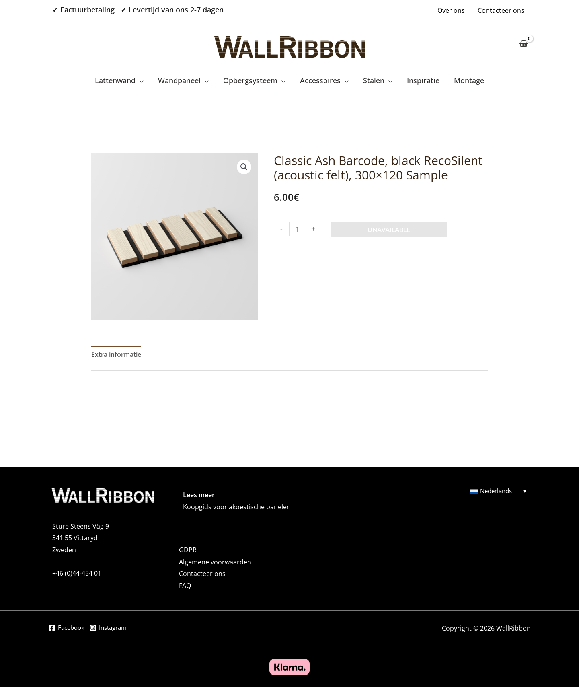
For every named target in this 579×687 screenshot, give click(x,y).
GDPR (188, 549)
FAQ (185, 585)
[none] (498, 490)
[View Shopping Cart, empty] (523, 44)
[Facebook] (67, 629)
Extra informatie (116, 354)
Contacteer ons (501, 10)
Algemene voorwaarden (215, 561)
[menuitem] (498, 490)
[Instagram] (112, 629)
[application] (140, 80)
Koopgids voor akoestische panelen (237, 506)
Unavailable (389, 229)
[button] (244, 167)
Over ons (451, 10)
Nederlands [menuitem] (497, 491)
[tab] (116, 355)
